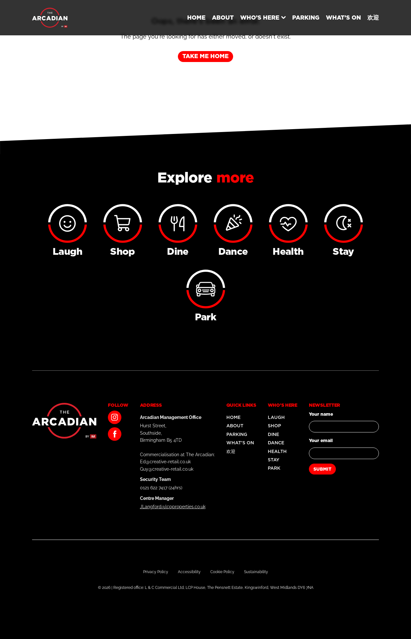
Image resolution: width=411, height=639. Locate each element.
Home (196, 17)
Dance (276, 442)
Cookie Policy (222, 572)
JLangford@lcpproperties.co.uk (173, 506)
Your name (321, 414)
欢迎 (373, 17)
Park (274, 468)
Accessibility (189, 572)
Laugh (276, 417)
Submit (322, 469)
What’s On (343, 17)
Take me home (205, 56)
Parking (305, 17)
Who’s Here (259, 17)
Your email (321, 440)
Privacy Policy (155, 572)
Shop (274, 425)
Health (277, 451)
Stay (273, 459)
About (223, 17)
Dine (273, 434)
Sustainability (256, 572)
